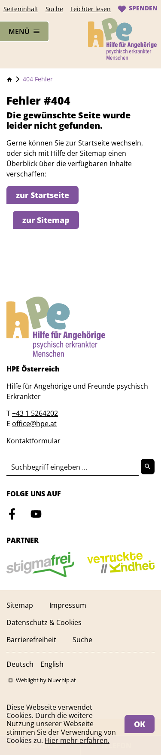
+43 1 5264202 (35, 413)
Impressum (67, 605)
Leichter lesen (90, 9)
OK (139, 724)
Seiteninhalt (20, 9)
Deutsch (19, 664)
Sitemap (19, 605)
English (52, 664)
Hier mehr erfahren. (77, 740)
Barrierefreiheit (31, 639)
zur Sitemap (46, 220)
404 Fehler (38, 79)
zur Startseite (42, 195)
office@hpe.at (34, 423)
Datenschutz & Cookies (44, 622)
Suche (54, 9)
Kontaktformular (33, 441)
